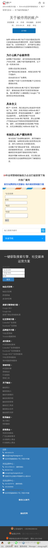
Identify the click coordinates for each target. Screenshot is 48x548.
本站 (34, 25)
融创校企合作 (8, 409)
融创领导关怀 (8, 412)
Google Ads (7, 312)
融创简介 (6, 387)
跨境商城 (6, 295)
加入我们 (6, 421)
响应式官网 (7, 292)
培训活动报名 (8, 433)
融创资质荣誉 (8, 402)
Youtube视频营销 (9, 336)
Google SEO (7, 308)
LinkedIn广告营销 (9, 323)
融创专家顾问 (8, 395)
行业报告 (6, 375)
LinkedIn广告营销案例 (11, 348)
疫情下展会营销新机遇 (11, 315)
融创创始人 (7, 391)
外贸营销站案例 (9, 345)
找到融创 (6, 424)
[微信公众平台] (24, 506)
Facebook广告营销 (10, 326)
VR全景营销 (7, 333)
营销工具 (6, 378)
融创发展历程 (8, 398)
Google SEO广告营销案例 (12, 354)
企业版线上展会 (9, 439)
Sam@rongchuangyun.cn (14, 490)
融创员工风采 (8, 405)
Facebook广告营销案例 (11, 351)
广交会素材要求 (9, 436)
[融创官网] (24, 520)
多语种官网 (7, 299)
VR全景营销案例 (9, 357)
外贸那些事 (7, 368)
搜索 (43, 230)
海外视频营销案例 (10, 361)
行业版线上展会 (9, 443)
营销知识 (6, 372)
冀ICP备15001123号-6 (30, 534)
